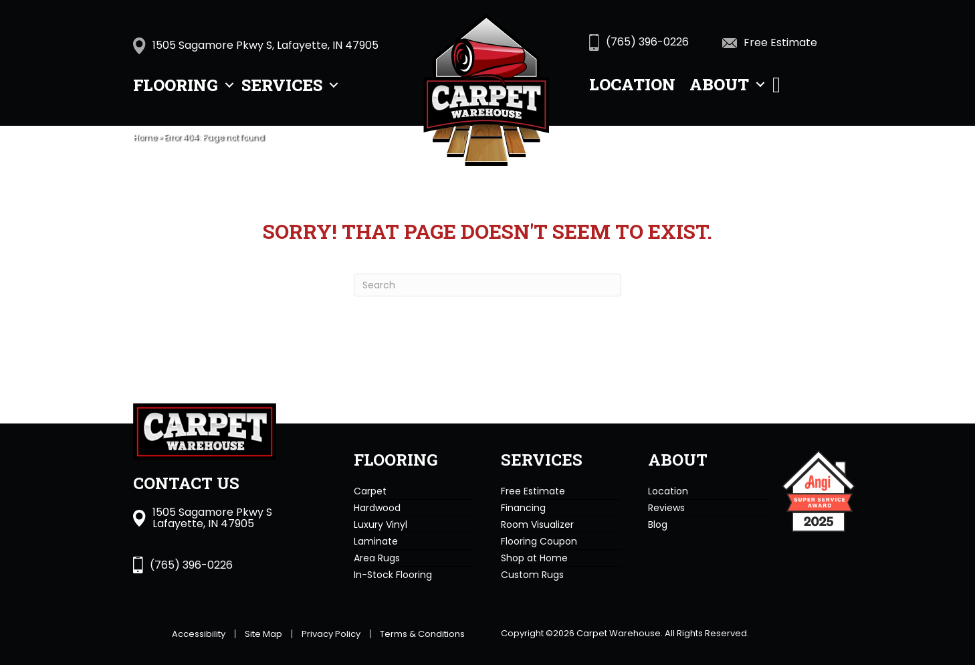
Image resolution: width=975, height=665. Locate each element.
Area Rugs (377, 558)
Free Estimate (533, 491)
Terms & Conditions (422, 634)
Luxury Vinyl (380, 524)
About (719, 84)
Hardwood (377, 507)
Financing (523, 507)
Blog (657, 524)
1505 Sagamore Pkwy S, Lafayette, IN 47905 (265, 45)
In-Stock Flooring (393, 574)
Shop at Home (534, 558)
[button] (229, 85)
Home (144, 137)
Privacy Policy (331, 634)
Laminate (376, 541)
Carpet (370, 491)
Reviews (666, 507)
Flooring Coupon (539, 541)
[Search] (487, 285)
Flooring (175, 85)
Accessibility (198, 634)
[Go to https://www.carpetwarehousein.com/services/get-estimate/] (788, 42)
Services (281, 85)
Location (632, 84)
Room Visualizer (537, 524)
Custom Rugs (532, 574)
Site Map (263, 634)
